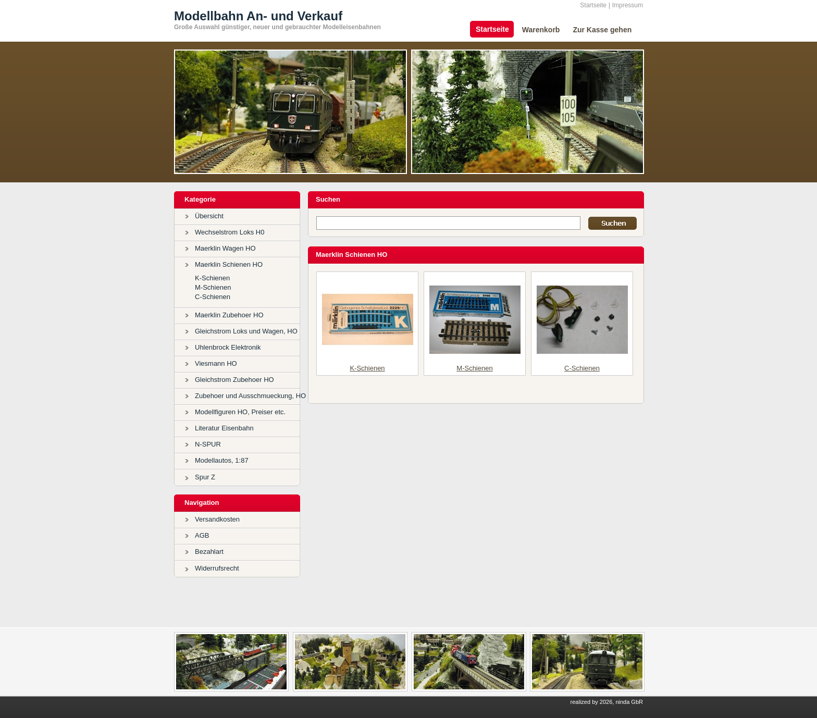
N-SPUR (208, 444)
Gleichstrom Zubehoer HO (234, 379)
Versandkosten (217, 519)
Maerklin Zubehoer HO (229, 315)
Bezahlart (209, 551)
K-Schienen (212, 278)
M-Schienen (213, 287)
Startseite (593, 5)
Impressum (627, 5)
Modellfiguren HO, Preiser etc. (240, 412)
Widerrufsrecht (217, 568)
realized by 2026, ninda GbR (607, 702)
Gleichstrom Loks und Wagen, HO (246, 331)
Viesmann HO (216, 363)
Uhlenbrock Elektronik (228, 347)
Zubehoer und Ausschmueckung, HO (250, 396)
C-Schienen (212, 297)
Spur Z (205, 477)
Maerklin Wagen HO (225, 248)
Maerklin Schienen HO (229, 264)
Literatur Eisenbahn (224, 428)
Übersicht (209, 216)
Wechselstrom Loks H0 (229, 232)
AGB (202, 535)
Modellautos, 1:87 (222, 460)
